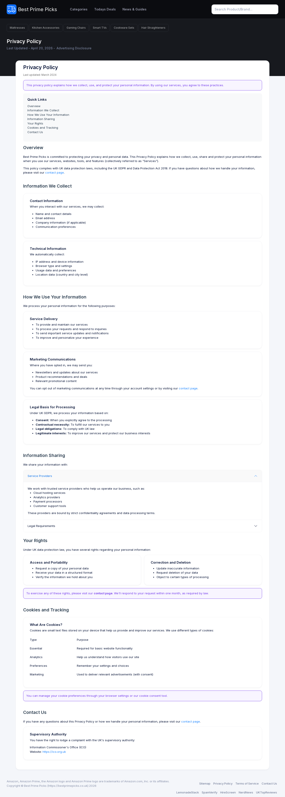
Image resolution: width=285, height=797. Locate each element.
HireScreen (228, 792)
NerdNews (246, 792)
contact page (54, 172)
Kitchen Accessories (45, 27)
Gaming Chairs (76, 27)
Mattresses (17, 27)
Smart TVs (100, 27)
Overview (34, 106)
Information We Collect (43, 110)
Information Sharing (41, 119)
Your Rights (35, 123)
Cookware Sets (124, 27)
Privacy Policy (222, 783)
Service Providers (40, 476)
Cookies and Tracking (42, 127)
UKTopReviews (266, 792)
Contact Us (35, 132)
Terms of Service (247, 783)
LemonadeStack (187, 792)
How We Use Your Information (48, 114)
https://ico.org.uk (54, 751)
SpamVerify (209, 792)
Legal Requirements (41, 526)
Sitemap (204, 783)
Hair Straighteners (153, 27)
